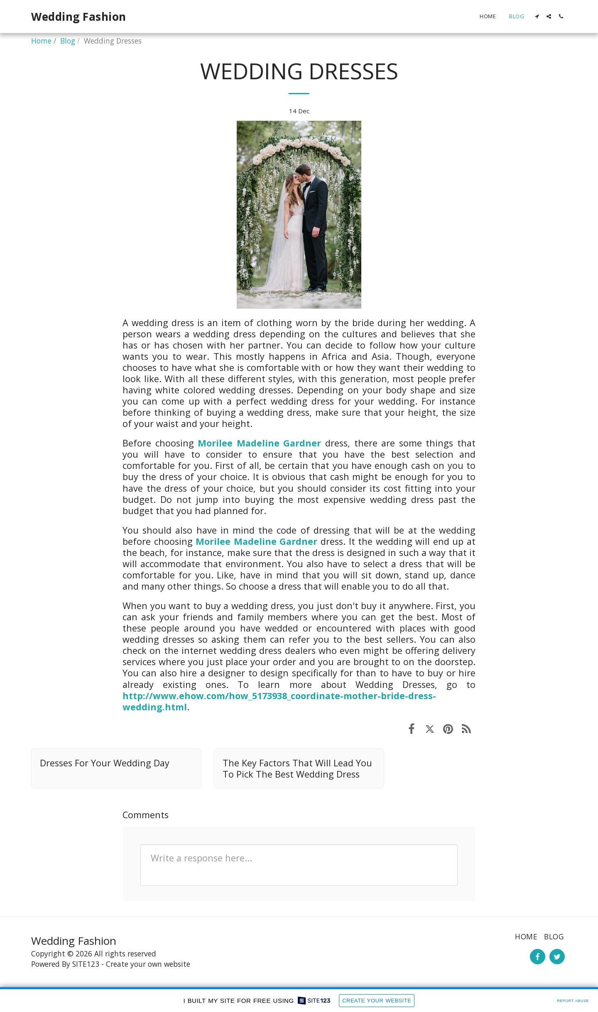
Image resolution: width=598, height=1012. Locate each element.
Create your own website (148, 964)
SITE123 (85, 964)
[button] (536, 16)
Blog (67, 41)
